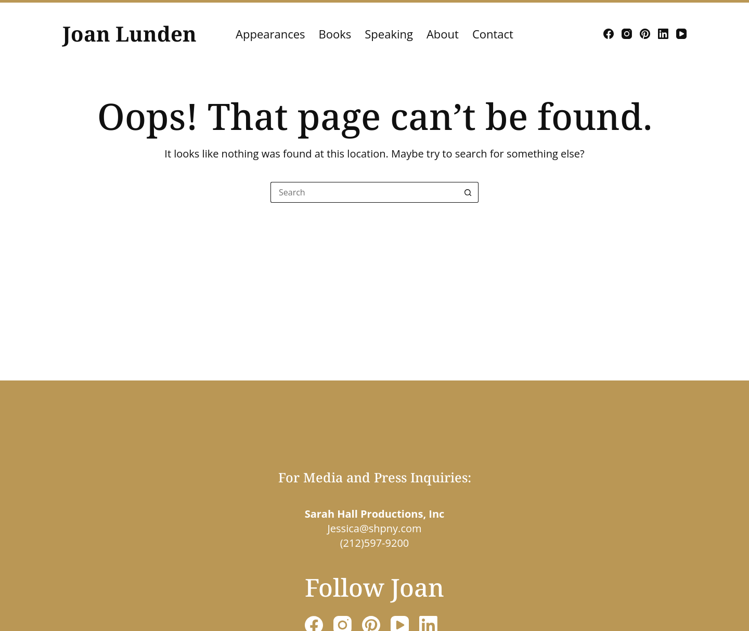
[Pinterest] (645, 34)
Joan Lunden (129, 33)
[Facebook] (608, 34)
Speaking (389, 34)
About (443, 34)
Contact (492, 34)
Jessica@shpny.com (374, 528)
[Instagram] (627, 34)
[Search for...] (364, 192)
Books (335, 34)
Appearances (270, 34)
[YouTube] (681, 34)
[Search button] (468, 192)
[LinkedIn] (663, 34)
